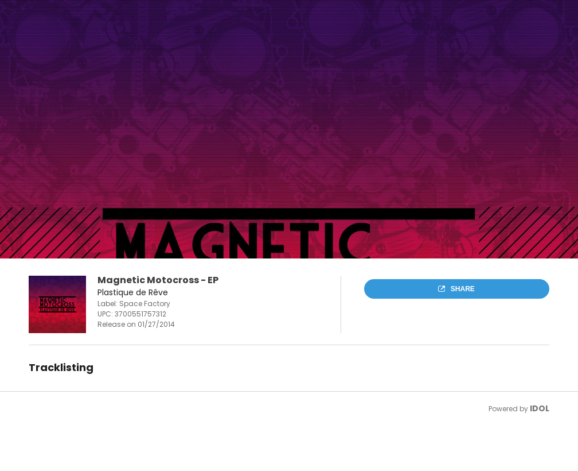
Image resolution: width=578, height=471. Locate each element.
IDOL (539, 408)
